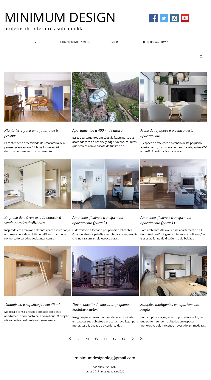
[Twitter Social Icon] (164, 18)
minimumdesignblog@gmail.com (105, 357)
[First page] (69, 338)
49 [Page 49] (87, 339)
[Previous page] (78, 338)
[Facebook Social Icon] (153, 18)
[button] (201, 57)
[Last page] (142, 338)
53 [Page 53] (123, 339)
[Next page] (133, 338)
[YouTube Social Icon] (185, 18)
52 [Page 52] (114, 339)
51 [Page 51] (105, 339)
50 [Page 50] (96, 339)
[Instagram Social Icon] (174, 18)
